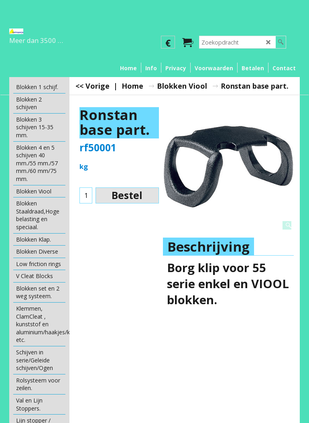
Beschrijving (208, 247)
